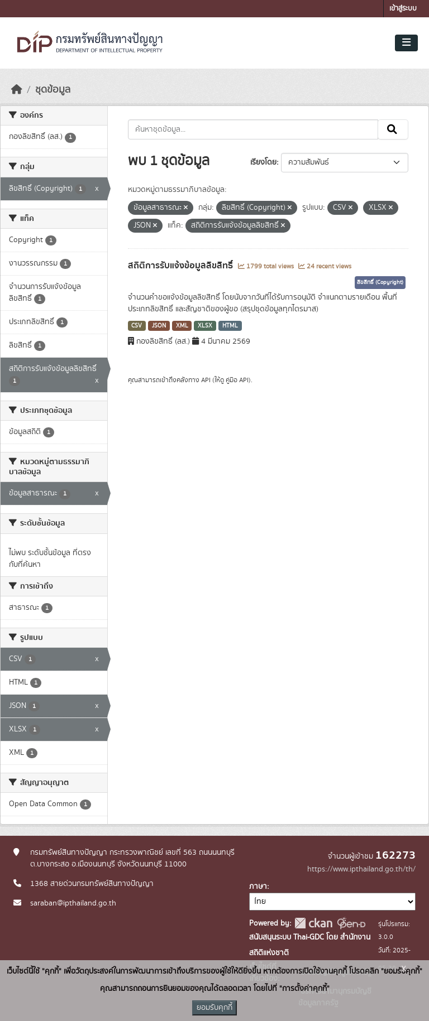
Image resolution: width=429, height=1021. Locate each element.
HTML (230, 325)
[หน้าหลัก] (16, 90)
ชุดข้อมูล (52, 90)
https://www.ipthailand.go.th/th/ (361, 869)
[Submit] (393, 129)
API (206, 380)
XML (182, 325)
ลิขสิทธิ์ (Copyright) (380, 282)
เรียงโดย (263, 162)
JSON (159, 325)
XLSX (205, 325)
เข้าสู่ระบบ (403, 8)
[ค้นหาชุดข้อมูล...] (253, 129)
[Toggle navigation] (406, 43)
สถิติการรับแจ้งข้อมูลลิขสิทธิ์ (181, 265)
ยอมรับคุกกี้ (214, 1007)
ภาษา (258, 886)
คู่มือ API (237, 380)
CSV (136, 325)
